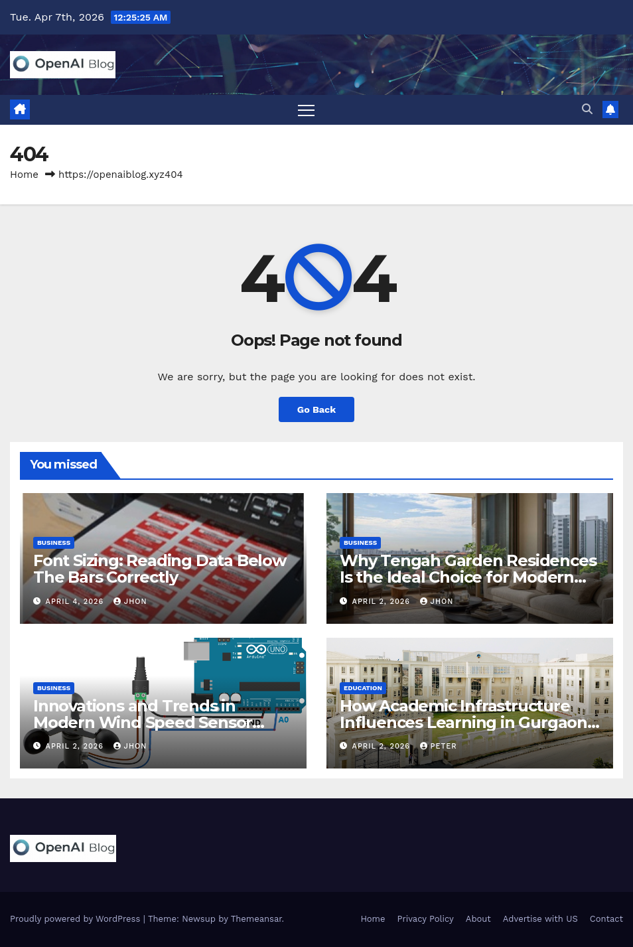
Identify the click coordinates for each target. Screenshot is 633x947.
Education (363, 688)
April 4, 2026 (76, 601)
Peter (438, 746)
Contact (606, 919)
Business (53, 542)
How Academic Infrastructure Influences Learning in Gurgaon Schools (463, 722)
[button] (587, 109)
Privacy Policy (425, 919)
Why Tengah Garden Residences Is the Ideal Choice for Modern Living (468, 577)
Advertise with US (540, 919)
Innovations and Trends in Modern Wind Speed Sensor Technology (142, 722)
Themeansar (256, 919)
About (478, 919)
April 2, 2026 (382, 601)
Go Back (316, 409)
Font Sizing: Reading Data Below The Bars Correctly (159, 569)
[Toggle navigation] (306, 110)
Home (24, 175)
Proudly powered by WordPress (76, 919)
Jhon (130, 601)
